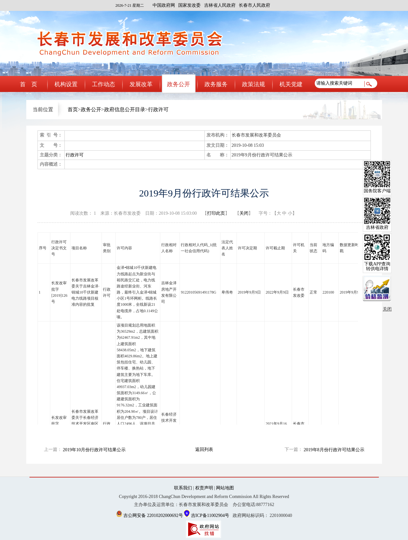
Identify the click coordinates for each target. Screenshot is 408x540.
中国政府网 (164, 5)
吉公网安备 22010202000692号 (150, 515)
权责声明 (204, 488)
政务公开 (178, 84)
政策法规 (253, 84)
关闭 (243, 213)
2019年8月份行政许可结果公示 (334, 449)
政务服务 (216, 84)
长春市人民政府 (254, 5)
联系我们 (183, 488)
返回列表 (204, 449)
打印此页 (216, 213)
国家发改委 (189, 5)
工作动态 (103, 84)
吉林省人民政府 (220, 5)
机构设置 (66, 84)
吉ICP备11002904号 (206, 515)
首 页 (28, 84)
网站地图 (225, 488)
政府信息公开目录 (124, 109)
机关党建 (291, 84)
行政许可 (158, 109)
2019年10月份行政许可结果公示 (94, 449)
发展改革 (141, 84)
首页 (73, 109)
